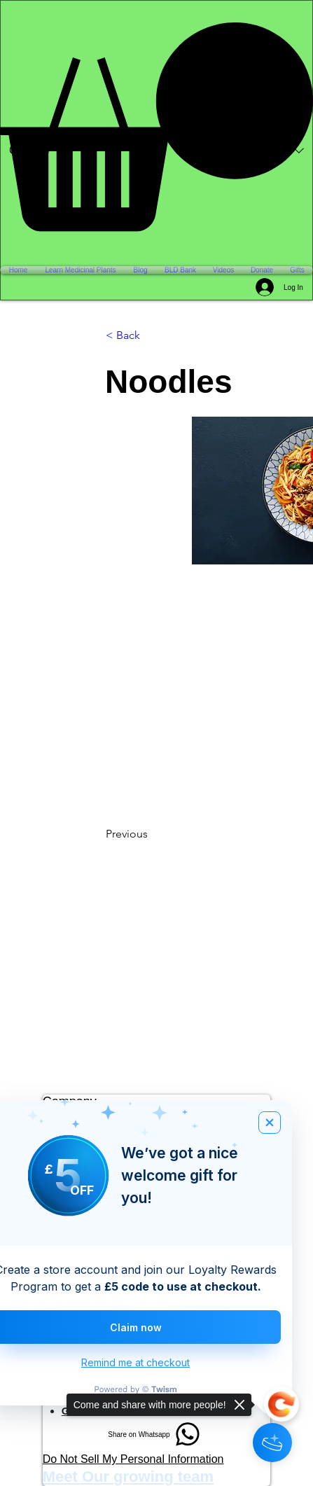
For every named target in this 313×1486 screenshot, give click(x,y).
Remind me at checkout (135, 1362)
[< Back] (152, 335)
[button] (156, 126)
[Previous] (152, 834)
